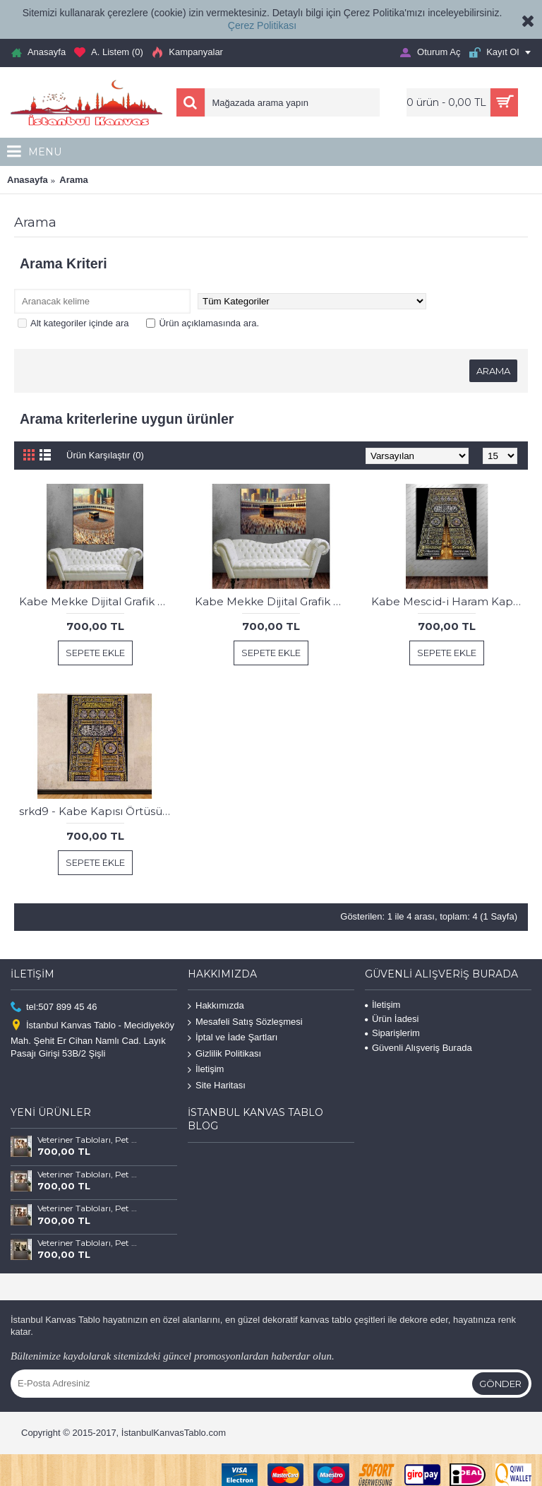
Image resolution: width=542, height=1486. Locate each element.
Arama (73, 179)
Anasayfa (27, 179)
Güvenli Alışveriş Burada (418, 1047)
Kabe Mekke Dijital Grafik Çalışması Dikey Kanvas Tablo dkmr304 (97, 601)
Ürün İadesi (391, 1019)
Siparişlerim (392, 1033)
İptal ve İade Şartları (232, 1038)
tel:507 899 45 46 (54, 1007)
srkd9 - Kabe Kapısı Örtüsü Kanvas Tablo (97, 811)
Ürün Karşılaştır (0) (105, 455)
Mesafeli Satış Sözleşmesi (245, 1022)
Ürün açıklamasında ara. (202, 323)
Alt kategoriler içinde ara (73, 323)
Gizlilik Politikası (224, 1054)
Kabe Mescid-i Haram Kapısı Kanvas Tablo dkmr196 (449, 601)
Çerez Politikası (262, 25)
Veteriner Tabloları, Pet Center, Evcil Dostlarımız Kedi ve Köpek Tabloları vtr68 (87, 1174)
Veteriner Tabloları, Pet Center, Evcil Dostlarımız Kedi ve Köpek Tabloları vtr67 (87, 1208)
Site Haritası (217, 1086)
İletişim (206, 1070)
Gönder (500, 1383)
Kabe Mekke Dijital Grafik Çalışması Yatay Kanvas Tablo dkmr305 (273, 601)
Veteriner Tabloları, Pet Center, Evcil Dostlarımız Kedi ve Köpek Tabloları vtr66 (87, 1243)
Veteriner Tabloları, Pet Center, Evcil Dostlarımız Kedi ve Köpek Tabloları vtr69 (87, 1140)
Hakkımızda (216, 1006)
